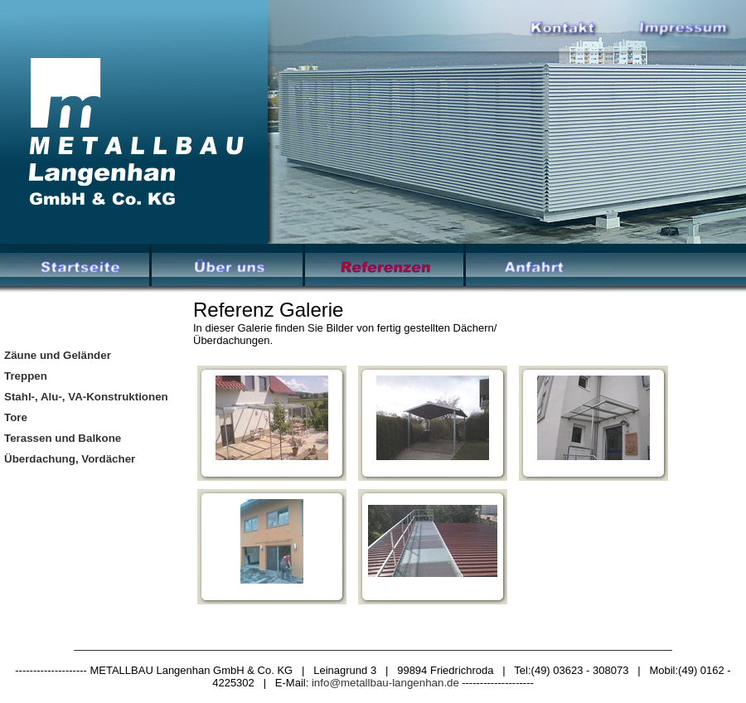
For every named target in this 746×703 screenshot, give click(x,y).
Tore (15, 417)
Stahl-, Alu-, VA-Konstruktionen (86, 396)
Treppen (25, 376)
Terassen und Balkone (62, 438)
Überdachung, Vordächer (69, 459)
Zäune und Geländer (57, 355)
